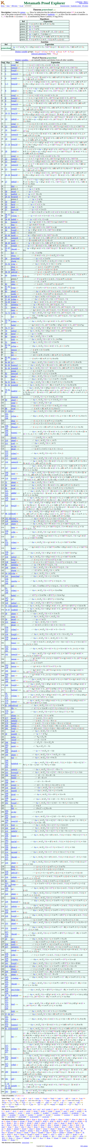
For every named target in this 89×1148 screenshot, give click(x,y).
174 (6, 711)
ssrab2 (13, 294)
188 (6, 752)
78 (6, 331)
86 (9, 357)
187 (6, 747)
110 (6, 440)
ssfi (12, 317)
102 (6, 416)
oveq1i (13, 775)
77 (9, 328)
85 (6, 357)
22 (6, 159)
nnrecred (14, 373)
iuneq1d (14, 68)
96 (9, 385)
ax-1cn (13, 446)
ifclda (13, 382)
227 (6, 906)
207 (6, 822)
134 (6, 552)
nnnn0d (14, 734)
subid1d (14, 721)
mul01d (14, 194)
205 (6, 813)
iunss (13, 310)
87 (6, 360)
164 (6, 674)
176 (6, 855)
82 (6, 365)
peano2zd (14, 209)
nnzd (13, 207)
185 (6, 745)
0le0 (12, 186)
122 (6, 493)
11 (6, 109)
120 (6, 498)
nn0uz (13, 737)
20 (6, 151)
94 (6, 382)
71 (6, 307)
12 (9, 113)
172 (6, 703)
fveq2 (13, 560)
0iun (12, 225)
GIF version (85, 6)
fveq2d (13, 70)
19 (9, 145)
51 (6, 250)
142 (9, 573)
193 (6, 772)
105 (6, 433)
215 (6, 859)
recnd (13, 408)
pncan (13, 449)
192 (6, 834)
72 (6, 313)
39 (6, 217)
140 (6, 567)
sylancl (13, 359)
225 (6, 910)
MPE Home (14, 6)
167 (6, 677)
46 (9, 235)
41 (6, 222)
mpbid (13, 219)
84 (6, 362)
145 (6, 590)
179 (6, 723)
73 (9, 313)
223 (6, 890)
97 (6, 392)
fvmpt (13, 288)
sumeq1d (14, 74)
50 (6, 246)
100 (6, 431)
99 (6, 400)
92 (6, 373)
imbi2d (13, 91)
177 (6, 718)
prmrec (22, 12)
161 (6, 651)
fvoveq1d (14, 772)
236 (6, 944)
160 (6, 649)
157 (6, 632)
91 (9, 390)
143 (6, 576)
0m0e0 (13, 778)
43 (9, 227)
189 (6, 755)
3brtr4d (14, 249)
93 (6, 376)
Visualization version (76, 6)
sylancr (14, 321)
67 (9, 296)
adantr (13, 307)
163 (6, 679)
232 (6, 928)
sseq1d (13, 562)
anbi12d (14, 272)
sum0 (13, 240)
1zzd (13, 731)
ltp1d (13, 204)
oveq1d (14, 468)
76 (6, 328)
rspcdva (14, 581)
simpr (13, 617)
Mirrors (3, 6)
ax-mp (13, 812)
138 (6, 562)
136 (6, 557)
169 (6, 685)
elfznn (13, 715)
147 (6, 598)
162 (6, 654)
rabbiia (13, 726)
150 (9, 606)
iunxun (13, 659)
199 (6, 793)
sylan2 (13, 302)
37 (6, 209)
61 (6, 287)
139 (6, 579)
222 (9, 885)
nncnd (13, 191)
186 (6, 742)
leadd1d (14, 391)
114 (6, 456)
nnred (13, 202)
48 (6, 243)
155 (6, 622)
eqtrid (13, 799)
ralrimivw (15, 947)
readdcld (14, 606)
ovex (13, 281)
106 (6, 426)
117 (6, 468)
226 (6, 902)
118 (6, 475)
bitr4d (13, 514)
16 (6, 130)
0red (12, 379)
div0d (13, 794)
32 (9, 197)
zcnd (13, 443)
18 (6, 139)
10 (6, 113)
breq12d (14, 84)
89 (9, 365)
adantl (13, 291)
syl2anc (14, 216)
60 (6, 275)
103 (9, 411)
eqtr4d (13, 911)
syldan (13, 299)
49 (9, 243)
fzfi (12, 253)
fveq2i (13, 728)
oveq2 (13, 65)
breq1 (13, 269)
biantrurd (14, 902)
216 (6, 863)
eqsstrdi (14, 296)
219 (6, 874)
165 (6, 665)
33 (6, 248)
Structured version (65, 6)
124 (6, 500)
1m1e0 (13, 740)
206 (6, 818)
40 (9, 219)
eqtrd (13, 474)
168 (6, 681)
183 (6, 763)
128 (6, 521)
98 (6, 514)
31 (6, 194)
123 (6, 495)
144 (6, 583)
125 (6, 506)
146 (6, 593)
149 (6, 603)
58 (6, 272)
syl (12, 328)
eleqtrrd (14, 638)
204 (6, 811)
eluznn (13, 261)
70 (6, 304)
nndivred (14, 705)
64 (6, 289)
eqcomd (14, 852)
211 (6, 838)
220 (6, 877)
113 (6, 453)
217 (6, 932)
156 (6, 627)
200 (6, 796)
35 (6, 204)
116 (6, 462)
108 (6, 435)
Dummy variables (21, 60)
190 (6, 765)
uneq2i (13, 671)
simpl (13, 403)
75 (6, 322)
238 (6, 954)
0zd (12, 758)
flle (12, 708)
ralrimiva (14, 304)
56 (9, 264)
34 (6, 202)
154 (6, 637)
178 (6, 721)
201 (6, 800)
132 (6, 542)
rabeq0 (13, 950)
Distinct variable (21, 52)
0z (12, 806)
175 (6, 713)
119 (6, 478)
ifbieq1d (14, 427)
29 (6, 197)
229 (6, 916)
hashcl (13, 325)
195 (6, 780)
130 (6, 531)
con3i (13, 944)
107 (6, 428)
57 (6, 299)
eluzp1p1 (14, 397)
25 (6, 169)
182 (6, 840)
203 (6, 815)
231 (6, 923)
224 (6, 894)
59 (9, 272)
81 (6, 368)
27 (6, 182)
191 (6, 767)
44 (6, 230)
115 (6, 458)
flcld (13, 825)
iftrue (13, 920)
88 (9, 362)
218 (6, 872)
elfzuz (13, 256)
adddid (13, 493)
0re (12, 352)
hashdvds (51, 14)
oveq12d (14, 821)
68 (9, 299)
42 (6, 227)
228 (6, 912)
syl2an (13, 346)
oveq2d (14, 78)
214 (6, 852)
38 (6, 215)
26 (9, 175)
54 (6, 302)
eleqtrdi (14, 751)
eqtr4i (13, 746)
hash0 (13, 233)
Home (8, 6)
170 (6, 701)
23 (6, 161)
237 (6, 947)
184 (6, 750)
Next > (86, 2)
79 (6, 390)
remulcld (14, 368)
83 (6, 345)
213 (6, 857)
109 (6, 473)
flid (12, 808)
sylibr (13, 313)
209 (6, 828)
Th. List (21, 6)
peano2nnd (15, 258)
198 (6, 798)
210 (6, 831)
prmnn (13, 371)
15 (6, 126)
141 (6, 581)
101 (6, 414)
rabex (13, 284)
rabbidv (14, 275)
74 (9, 320)
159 (6, 639)
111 (6, 443)
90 (9, 368)
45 (6, 235)
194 (6, 820)
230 (6, 934)
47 (9, 248)
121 (6, 491)
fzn (12, 212)
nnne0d (14, 791)
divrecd (14, 847)
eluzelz (13, 438)
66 (6, 296)
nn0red (13, 331)
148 (6, 600)
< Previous (78, 2)
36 (6, 219)
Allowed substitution (39, 54)
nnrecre (14, 350)
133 (6, 544)
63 (6, 284)
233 (6, 936)
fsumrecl (14, 365)
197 (6, 785)
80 (6, 336)
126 (9, 514)
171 (6, 698)
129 (6, 524)
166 (6, 671)
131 (6, 533)
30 (6, 191)
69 (9, 302)
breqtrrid (14, 197)
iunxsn (13, 666)
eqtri (13, 676)
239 (6, 956)
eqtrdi (13, 227)
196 (6, 782)
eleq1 (13, 267)
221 (6, 883)
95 (9, 382)
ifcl (12, 355)
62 (9, 287)
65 (6, 291)
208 (6, 836)
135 (6, 554)
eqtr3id (13, 842)
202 (6, 803)
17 (6, 145)
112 (6, 451)
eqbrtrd (14, 702)
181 (6, 728)
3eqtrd (13, 836)
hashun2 (14, 690)
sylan (13, 264)
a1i (12, 939)
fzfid (13, 339)
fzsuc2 (13, 643)
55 (6, 264)
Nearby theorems (83, 3)
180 (6, 726)
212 (6, 843)
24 (6, 175)
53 (6, 320)
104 (6, 418)
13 (6, 119)
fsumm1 (14, 433)
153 (6, 647)
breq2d (13, 506)
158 (6, 634)
